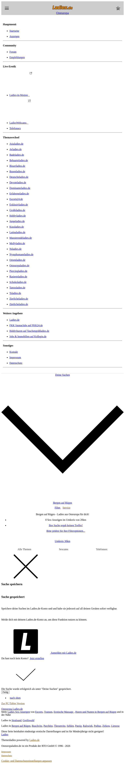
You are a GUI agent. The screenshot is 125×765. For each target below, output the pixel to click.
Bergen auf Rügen (21, 725)
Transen (48, 711)
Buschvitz (37, 725)
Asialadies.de (16, 143)
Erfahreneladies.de (19, 193)
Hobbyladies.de (17, 215)
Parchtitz (48, 725)
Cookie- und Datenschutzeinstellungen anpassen (26, 760)
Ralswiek (88, 725)
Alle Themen (24, 549)
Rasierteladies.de (18, 276)
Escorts (39, 711)
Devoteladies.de (17, 182)
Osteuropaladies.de (19, 265)
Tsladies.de (15, 293)
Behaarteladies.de (18, 160)
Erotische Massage (64, 711)
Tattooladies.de (17, 287)
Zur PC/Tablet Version (13, 703)
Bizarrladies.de (17, 166)
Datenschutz (15, 363)
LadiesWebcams (43, 122)
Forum (12, 51)
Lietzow (115, 725)
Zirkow (106, 725)
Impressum (15, 357)
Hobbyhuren (29, 331)
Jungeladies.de (17, 221)
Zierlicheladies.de (18, 298)
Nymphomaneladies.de (21, 254)
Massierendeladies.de (20, 237)
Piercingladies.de (18, 271)
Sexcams (63, 549)
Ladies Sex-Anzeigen (19, 711)
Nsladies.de (15, 249)
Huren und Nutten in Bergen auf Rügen (95, 711)
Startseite (14, 30)
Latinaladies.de (17, 232)
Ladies (4, 734)
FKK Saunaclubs (26, 325)
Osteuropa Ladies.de (12, 709)
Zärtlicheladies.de (18, 304)
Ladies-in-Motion (44, 95)
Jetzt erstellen (37, 658)
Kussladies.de (16, 226)
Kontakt (13, 352)
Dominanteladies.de (19, 188)
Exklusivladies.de (18, 204)
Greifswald (28, 720)
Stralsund (16, 720)
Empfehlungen (17, 57)
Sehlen (70, 725)
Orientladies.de (17, 260)
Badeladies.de (16, 154)
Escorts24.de (16, 199)
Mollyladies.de (17, 243)
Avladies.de (15, 149)
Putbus (97, 725)
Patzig (78, 725)
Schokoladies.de (17, 282)
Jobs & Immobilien (27, 336)
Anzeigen (14, 36)
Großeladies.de (17, 210)
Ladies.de (14, 319)
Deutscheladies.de (18, 177)
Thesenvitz (59, 725)
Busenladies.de (17, 171)
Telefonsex (15, 128)
